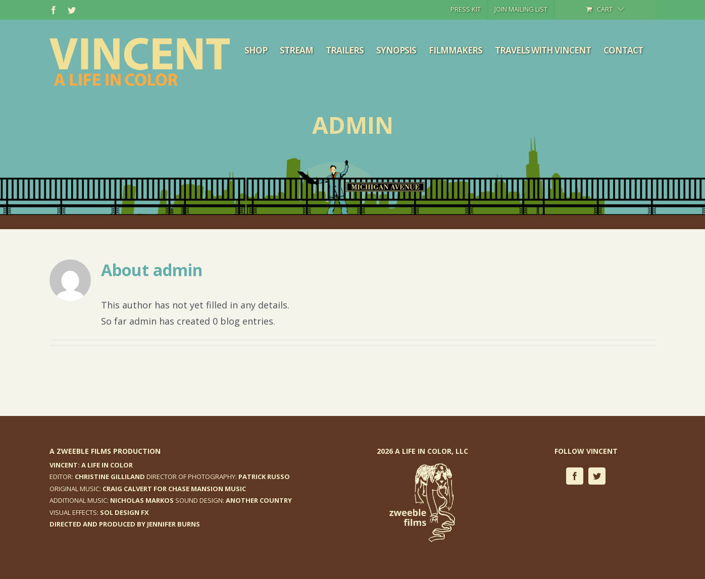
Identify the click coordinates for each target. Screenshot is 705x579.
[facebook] (574, 476)
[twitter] (597, 476)
